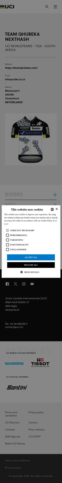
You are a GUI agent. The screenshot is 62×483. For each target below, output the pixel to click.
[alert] (31, 241)
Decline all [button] (31, 265)
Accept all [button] (31, 257)
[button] (31, 272)
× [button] (56, 209)
